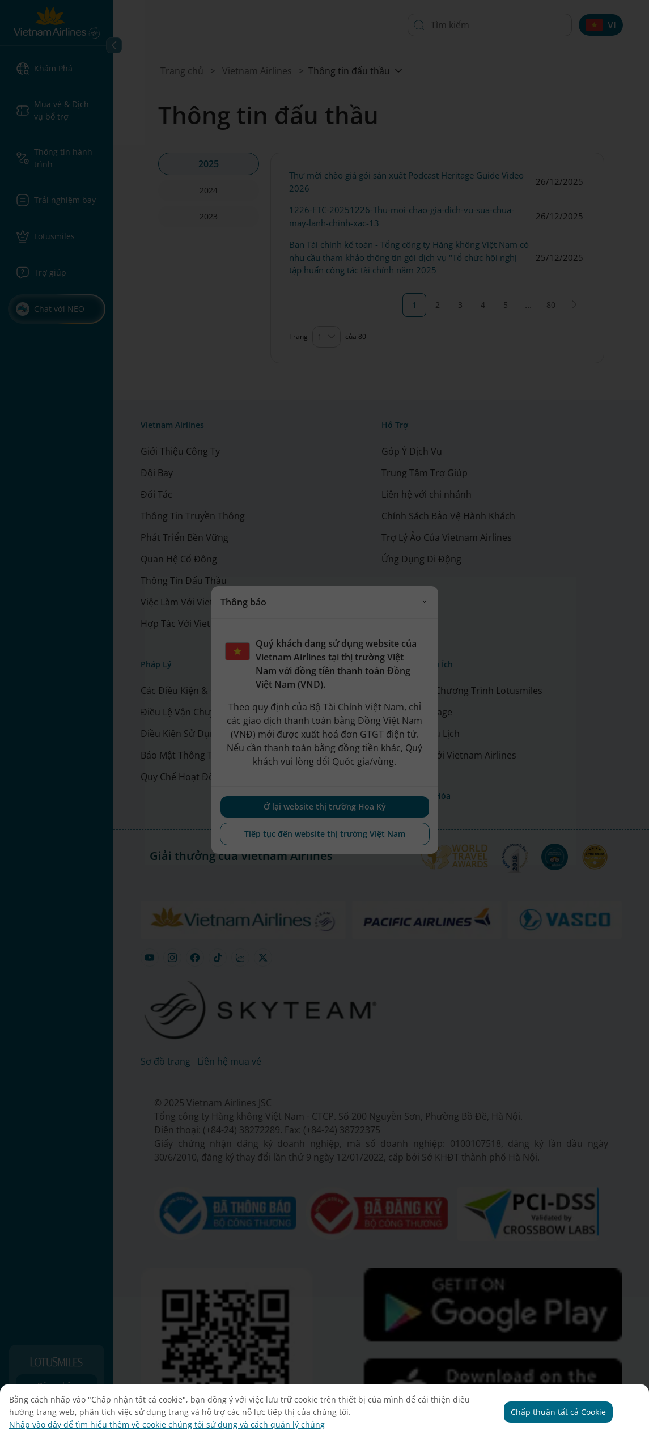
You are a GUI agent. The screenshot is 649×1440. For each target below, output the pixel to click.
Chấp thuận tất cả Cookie (558, 1412)
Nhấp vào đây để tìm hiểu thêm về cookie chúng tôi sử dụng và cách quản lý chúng (167, 1424)
